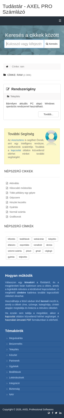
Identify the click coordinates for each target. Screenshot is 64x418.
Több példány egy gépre (20, 192)
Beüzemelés (15, 343)
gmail (38, 251)
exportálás (24, 245)
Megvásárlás (16, 338)
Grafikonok (13, 216)
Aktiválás (12, 183)
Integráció (14, 383)
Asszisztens (17, 140)
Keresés (52, 43)
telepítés (52, 239)
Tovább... (48, 114)
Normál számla (15, 212)
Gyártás (12, 207)
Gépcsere (13, 197)
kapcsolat (16, 150)
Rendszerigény (21, 89)
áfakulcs (11, 245)
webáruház (39, 239)
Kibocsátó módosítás (19, 188)
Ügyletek (13, 366)
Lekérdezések (16, 377)
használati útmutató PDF (18, 320)
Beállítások (15, 372)
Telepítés (13, 96)
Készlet (13, 355)
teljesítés (23, 257)
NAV (11, 394)
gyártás (11, 257)
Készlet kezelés (16, 202)
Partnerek (14, 360)
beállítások (24, 239)
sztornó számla (15, 251)
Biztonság (14, 388)
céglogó (48, 251)
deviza (49, 245)
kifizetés (11, 239)
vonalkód (38, 245)
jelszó (28, 251)
